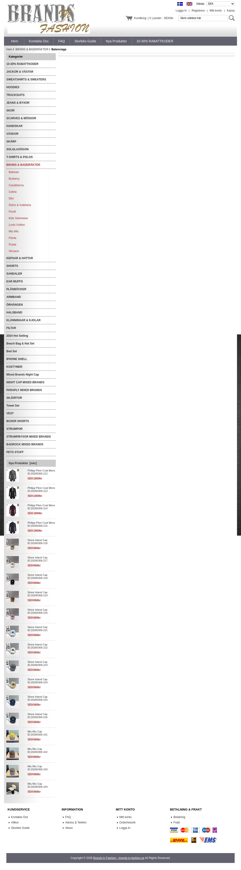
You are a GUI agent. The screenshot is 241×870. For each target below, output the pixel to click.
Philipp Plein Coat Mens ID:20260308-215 (41, 524)
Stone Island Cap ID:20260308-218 (38, 576)
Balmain (14, 172)
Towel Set (12, 405)
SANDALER (14, 273)
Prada (12, 244)
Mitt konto (216, 10)
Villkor (15, 822)
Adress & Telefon (76, 822)
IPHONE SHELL (16, 359)
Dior (11, 198)
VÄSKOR (12, 133)
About (68, 828)
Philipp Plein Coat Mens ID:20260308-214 (41, 507)
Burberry (14, 178)
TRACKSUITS (15, 95)
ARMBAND (13, 297)
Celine (13, 192)
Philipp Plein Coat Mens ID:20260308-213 (41, 489)
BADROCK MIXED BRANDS (24, 444)
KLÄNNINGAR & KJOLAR (23, 320)
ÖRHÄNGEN (14, 304)
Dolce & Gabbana (20, 205)
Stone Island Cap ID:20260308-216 (38, 542)
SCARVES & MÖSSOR (21, 118)
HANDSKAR (14, 126)
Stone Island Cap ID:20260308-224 (38, 681)
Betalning (179, 817)
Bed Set (11, 351)
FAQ (68, 817)
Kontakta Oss (19, 817)
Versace (14, 251)
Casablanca (16, 185)
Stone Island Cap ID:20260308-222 (38, 646)
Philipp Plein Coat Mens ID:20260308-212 (41, 472)
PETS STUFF (15, 452)
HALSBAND (14, 312)
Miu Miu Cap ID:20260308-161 (38, 733)
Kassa (231, 10)
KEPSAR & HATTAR (19, 258)
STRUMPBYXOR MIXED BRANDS (28, 436)
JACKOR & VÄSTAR (19, 71)
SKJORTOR (14, 397)
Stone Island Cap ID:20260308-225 (38, 698)
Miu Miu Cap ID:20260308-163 (38, 768)
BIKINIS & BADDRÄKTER (32, 49)
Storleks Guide (20, 828)
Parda (12, 238)
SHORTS (12, 266)
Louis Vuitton (17, 224)
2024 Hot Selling (17, 335)
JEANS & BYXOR (17, 102)
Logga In (181, 10)
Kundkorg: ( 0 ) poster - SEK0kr (153, 18)
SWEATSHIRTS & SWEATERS (26, 79)
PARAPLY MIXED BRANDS (24, 390)
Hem (14, 41)
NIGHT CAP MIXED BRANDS (25, 382)
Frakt (176, 822)
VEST (10, 413)
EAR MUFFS (14, 281)
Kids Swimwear (18, 218)
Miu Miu (14, 231)
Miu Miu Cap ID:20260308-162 (38, 750)
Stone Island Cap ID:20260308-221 (38, 629)
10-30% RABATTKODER (22, 64)
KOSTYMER (14, 366)
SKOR (10, 110)
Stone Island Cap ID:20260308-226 (38, 716)
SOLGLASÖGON (17, 149)
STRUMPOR (14, 429)
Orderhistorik (127, 822)
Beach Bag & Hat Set (20, 343)
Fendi (12, 211)
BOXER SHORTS (17, 421)
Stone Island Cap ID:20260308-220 (38, 611)
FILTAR (11, 328)
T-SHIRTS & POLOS (19, 157)
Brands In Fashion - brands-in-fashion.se (118, 858)
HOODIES (12, 87)
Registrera (198, 10)
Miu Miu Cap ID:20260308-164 (38, 785)
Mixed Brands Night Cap (22, 374)
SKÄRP (11, 141)
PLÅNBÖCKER (16, 289)
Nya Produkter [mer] (23, 463)
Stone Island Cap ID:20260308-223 (38, 663)
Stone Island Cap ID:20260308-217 (38, 559)
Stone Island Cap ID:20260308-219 (38, 594)
